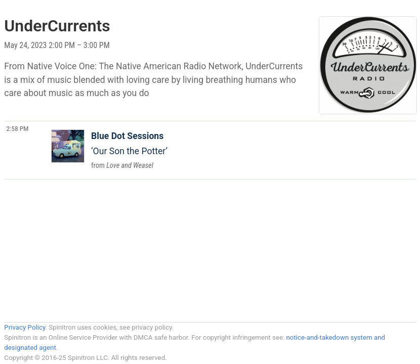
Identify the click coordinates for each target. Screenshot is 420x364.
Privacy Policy (24, 327)
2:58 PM (17, 128)
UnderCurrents (57, 25)
